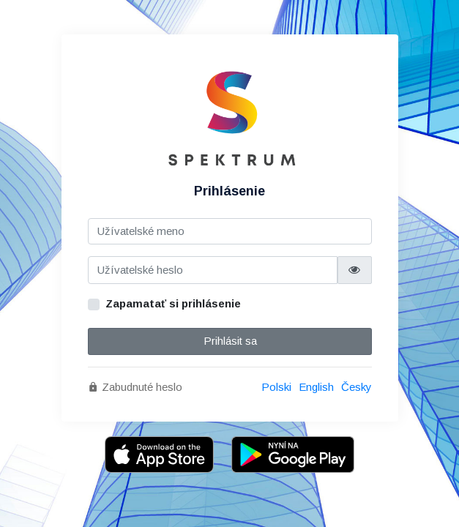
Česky (356, 387)
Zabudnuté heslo (135, 387)
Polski (276, 387)
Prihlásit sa (229, 340)
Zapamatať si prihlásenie (173, 303)
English (316, 387)
